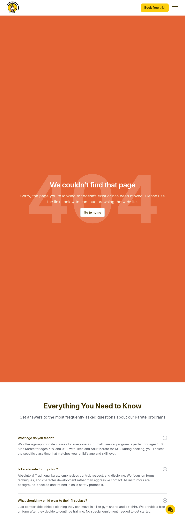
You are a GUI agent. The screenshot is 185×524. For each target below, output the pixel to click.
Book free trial (154, 8)
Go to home (92, 212)
